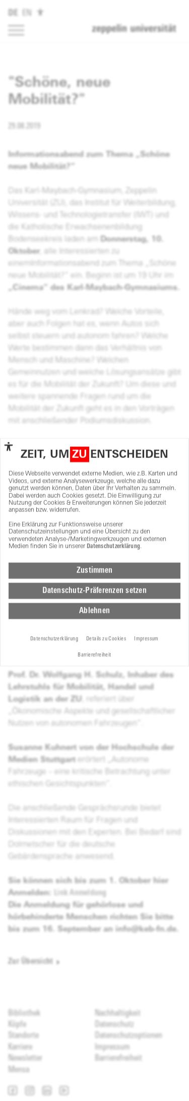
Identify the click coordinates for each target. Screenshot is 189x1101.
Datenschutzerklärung (113, 504)
